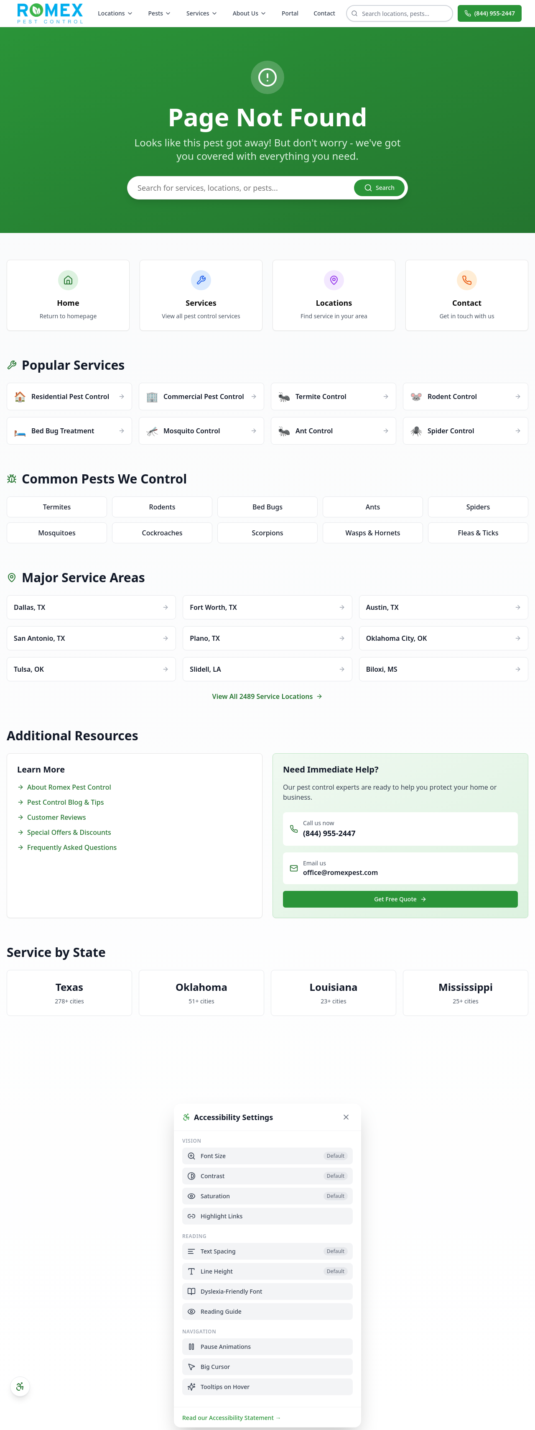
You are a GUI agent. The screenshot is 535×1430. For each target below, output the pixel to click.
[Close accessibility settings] (346, 1116)
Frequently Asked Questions (67, 847)
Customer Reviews (51, 817)
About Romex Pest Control (64, 787)
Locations (115, 13)
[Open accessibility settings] (20, 1386)
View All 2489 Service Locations (267, 696)
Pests (160, 13)
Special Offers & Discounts (64, 832)
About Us (250, 13)
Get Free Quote (400, 899)
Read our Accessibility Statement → (231, 1417)
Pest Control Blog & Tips (60, 802)
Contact (324, 13)
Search (379, 188)
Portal (290, 13)
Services (202, 13)
